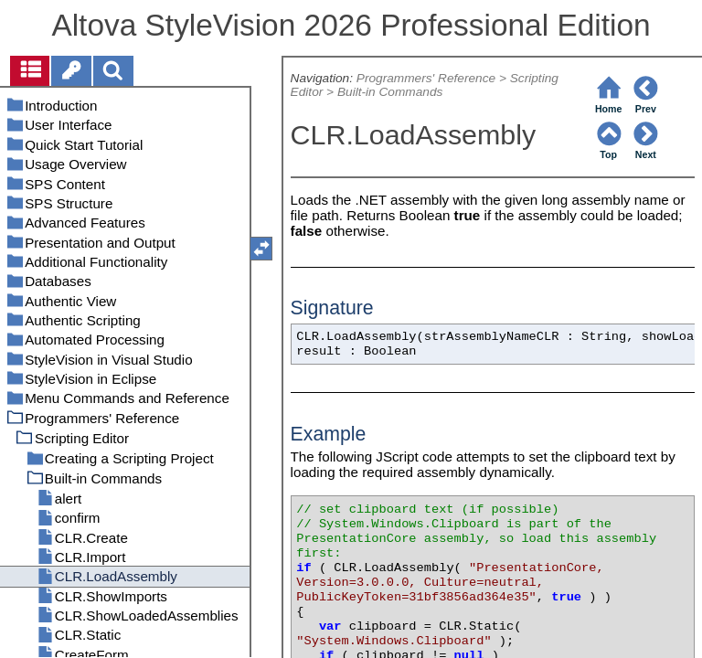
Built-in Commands (390, 92)
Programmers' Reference (425, 78)
